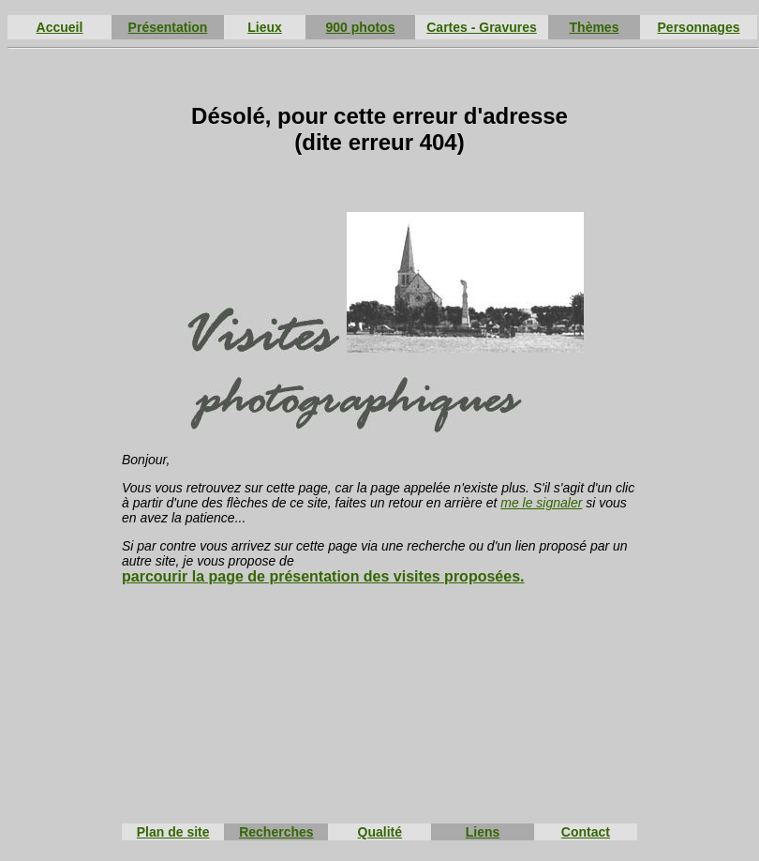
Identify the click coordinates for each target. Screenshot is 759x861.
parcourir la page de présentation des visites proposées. (323, 576)
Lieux (264, 27)
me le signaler (541, 502)
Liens (483, 831)
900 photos (360, 27)
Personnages (699, 27)
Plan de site (173, 831)
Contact (585, 831)
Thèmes (594, 27)
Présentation (168, 27)
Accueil (60, 27)
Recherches (276, 831)
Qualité (380, 831)
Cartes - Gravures (481, 27)
